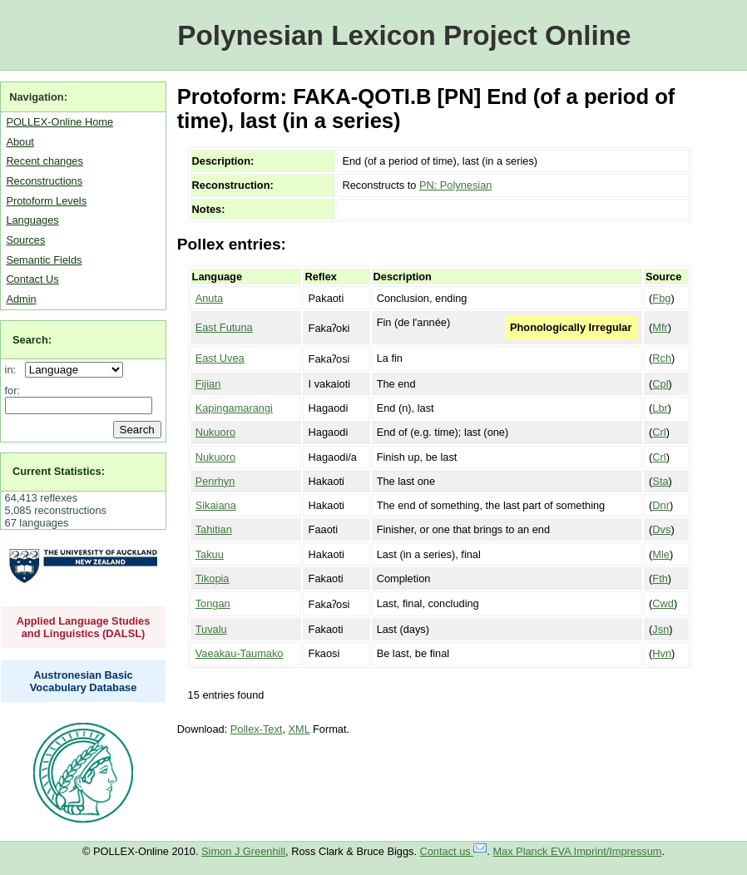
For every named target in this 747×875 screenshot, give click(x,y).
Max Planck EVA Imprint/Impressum (576, 851)
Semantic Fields (44, 260)
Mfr (659, 327)
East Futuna (224, 327)
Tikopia (212, 578)
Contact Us (32, 279)
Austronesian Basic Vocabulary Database (83, 681)
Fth (660, 578)
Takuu (209, 554)
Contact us (453, 851)
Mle (661, 554)
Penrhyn (215, 481)
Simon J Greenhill (243, 851)
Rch (661, 358)
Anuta (209, 298)
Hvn (661, 653)
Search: (32, 340)
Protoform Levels (46, 201)
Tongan (212, 603)
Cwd (663, 603)
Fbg (661, 298)
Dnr (661, 505)
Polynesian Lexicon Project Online (404, 35)
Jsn (660, 629)
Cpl (660, 384)
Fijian (208, 384)
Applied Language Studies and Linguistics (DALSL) (84, 627)
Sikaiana (215, 505)
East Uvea (220, 358)
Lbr (660, 408)
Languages (32, 220)
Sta (660, 481)
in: (13, 369)
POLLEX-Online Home (59, 122)
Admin (21, 299)
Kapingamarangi (234, 408)
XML (299, 729)
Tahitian (213, 529)
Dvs (661, 529)
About (19, 142)
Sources (25, 240)
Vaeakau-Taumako (239, 653)
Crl (658, 432)
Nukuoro (215, 432)
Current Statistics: (58, 471)
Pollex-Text (256, 729)
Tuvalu (211, 629)
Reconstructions (44, 181)
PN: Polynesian (455, 185)
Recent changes (44, 161)
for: (13, 390)
